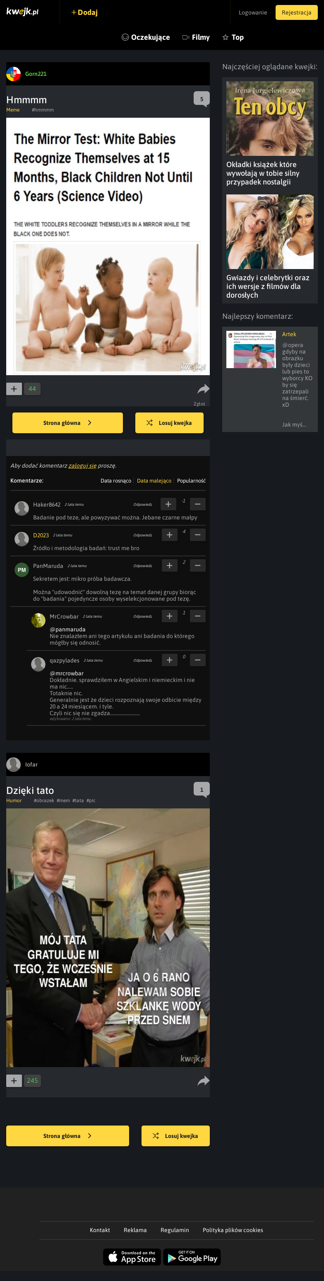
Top (238, 37)
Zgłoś (200, 403)
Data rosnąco (116, 481)
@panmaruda (68, 629)
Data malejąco (154, 481)
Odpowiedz (142, 504)
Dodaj (88, 12)
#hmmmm (43, 110)
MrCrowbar (64, 616)
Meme (12, 110)
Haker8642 (46, 504)
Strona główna (67, 423)
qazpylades (64, 660)
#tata (78, 800)
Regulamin (175, 1230)
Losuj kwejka (169, 423)
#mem (63, 800)
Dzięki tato (30, 790)
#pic (91, 800)
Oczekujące (150, 37)
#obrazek (44, 800)
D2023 (41, 535)
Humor (14, 800)
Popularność (191, 481)
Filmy (201, 37)
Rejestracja (297, 12)
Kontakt (100, 1230)
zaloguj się (82, 465)
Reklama (135, 1230)
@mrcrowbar (67, 673)
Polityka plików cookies (233, 1230)
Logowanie (253, 12)
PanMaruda (48, 566)
